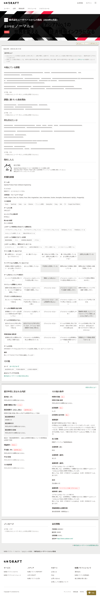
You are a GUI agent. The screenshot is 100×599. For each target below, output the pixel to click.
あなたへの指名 (27, 551)
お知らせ (54, 572)
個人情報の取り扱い (81, 578)
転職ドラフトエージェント (12, 575)
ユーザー (7, 8)
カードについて (14, 366)
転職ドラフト (8, 551)
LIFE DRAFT (32, 575)
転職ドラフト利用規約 (82, 575)
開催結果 (22, 8)
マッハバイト (67, 591)
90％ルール (81, 59)
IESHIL (82, 591)
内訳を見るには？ (91, 387)
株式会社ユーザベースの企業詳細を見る (87, 43)
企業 (14, 8)
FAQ (52, 575)
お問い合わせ (55, 578)
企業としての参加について (59, 582)
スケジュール (32, 8)
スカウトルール (44, 8)
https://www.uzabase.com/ (65, 538)
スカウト (17, 551)
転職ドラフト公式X (34, 578)
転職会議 (75, 591)
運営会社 (78, 572)
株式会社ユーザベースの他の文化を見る (16, 376)
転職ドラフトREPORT (35, 572)
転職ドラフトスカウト (11, 572)
